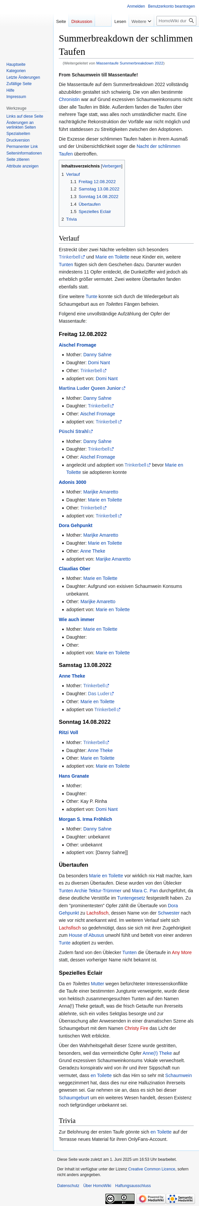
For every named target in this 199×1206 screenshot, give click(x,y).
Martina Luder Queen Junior (90, 388)
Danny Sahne (97, 354)
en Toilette (101, 1075)
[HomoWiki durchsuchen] (176, 21)
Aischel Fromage (77, 345)
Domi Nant (99, 362)
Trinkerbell (69, 257)
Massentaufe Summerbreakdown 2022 (129, 63)
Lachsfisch (97, 913)
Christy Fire (137, 1028)
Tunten (66, 264)
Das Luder (99, 693)
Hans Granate (74, 776)
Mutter (97, 983)
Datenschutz (68, 1185)
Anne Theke (92, 551)
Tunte (91, 296)
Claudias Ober (74, 568)
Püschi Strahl (73, 431)
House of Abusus (86, 935)
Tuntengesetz (131, 898)
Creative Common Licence (151, 1169)
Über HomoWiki (97, 1185)
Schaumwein (178, 1075)
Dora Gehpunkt (75, 525)
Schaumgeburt (74, 1097)
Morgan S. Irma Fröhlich (85, 819)
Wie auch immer (76, 619)
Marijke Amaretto (100, 491)
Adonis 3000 (72, 482)
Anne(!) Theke (157, 1053)
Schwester (168, 913)
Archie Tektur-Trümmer (97, 890)
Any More (182, 952)
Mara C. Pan (145, 890)
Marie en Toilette (112, 257)
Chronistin (69, 99)
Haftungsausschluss (133, 1185)
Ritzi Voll (68, 732)
